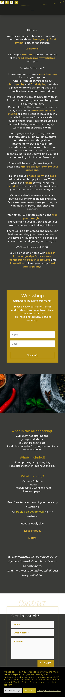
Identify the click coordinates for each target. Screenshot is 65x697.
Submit (45, 663)
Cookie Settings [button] (12, 690)
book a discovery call (30, 511)
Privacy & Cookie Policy (49, 690)
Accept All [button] (29, 690)
